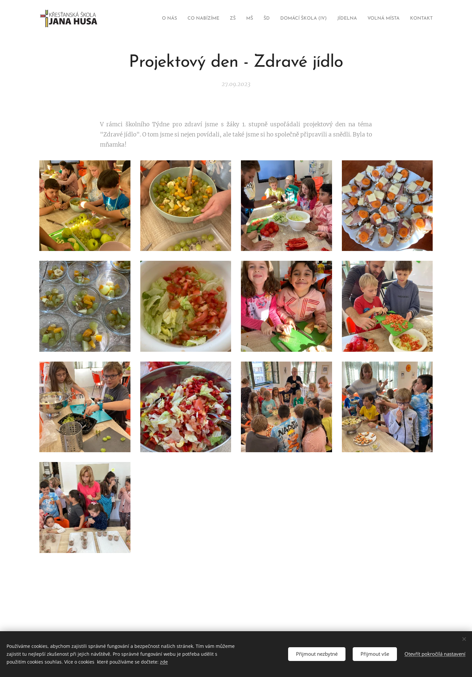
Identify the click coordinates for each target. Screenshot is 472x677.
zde (164, 662)
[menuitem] (146, 18)
